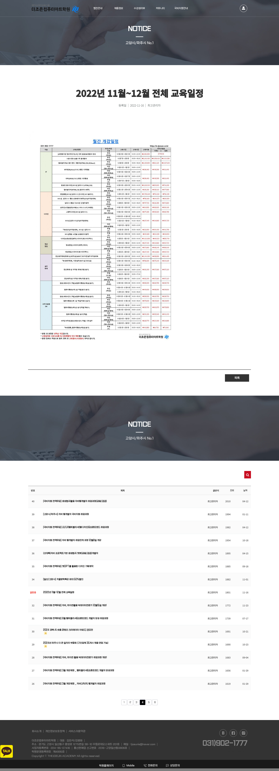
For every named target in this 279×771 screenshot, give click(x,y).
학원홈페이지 (106, 765)
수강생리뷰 (139, 8)
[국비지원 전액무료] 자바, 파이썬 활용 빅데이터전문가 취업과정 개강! (75, 657)
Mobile (128, 765)
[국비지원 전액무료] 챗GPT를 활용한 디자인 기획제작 (68, 566)
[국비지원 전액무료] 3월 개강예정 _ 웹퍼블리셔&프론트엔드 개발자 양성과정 (78, 670)
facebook (233, 733)
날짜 (245, 490)
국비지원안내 (181, 8)
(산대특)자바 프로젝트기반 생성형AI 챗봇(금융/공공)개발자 (70, 553)
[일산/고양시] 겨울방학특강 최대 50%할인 (63, 579)
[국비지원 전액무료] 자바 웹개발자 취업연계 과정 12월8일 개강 (72, 540)
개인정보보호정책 (55, 731)
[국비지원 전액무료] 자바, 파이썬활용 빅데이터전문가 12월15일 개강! (75, 605)
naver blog (223, 733)
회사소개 (36, 731)
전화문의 (151, 765)
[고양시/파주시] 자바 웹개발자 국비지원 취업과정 (66, 514)
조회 (232, 490)
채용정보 (118, 8)
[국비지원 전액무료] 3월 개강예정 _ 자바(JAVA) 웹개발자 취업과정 (74, 683)
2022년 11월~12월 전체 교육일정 (58, 592)
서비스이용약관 (77, 731)
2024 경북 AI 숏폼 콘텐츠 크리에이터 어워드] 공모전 (68, 630)
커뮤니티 (160, 8)
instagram (243, 733)
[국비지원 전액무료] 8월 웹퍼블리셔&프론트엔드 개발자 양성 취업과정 (75, 618)
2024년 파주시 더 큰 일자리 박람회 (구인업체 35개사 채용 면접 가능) (75, 643)
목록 (237, 378)
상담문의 (173, 765)
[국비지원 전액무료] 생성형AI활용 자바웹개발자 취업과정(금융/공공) (75, 501)
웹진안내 (97, 8)
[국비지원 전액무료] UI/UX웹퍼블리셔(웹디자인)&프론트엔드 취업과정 (76, 527)
